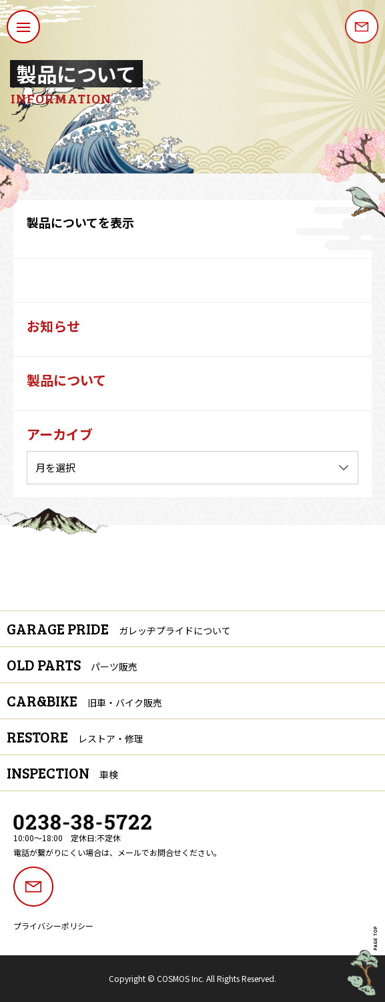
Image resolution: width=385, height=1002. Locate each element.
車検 (108, 774)
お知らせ (53, 326)
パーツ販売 (114, 666)
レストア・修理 (110, 738)
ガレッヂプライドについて (175, 630)
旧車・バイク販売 (124, 702)
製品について (66, 380)
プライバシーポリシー (53, 925)
